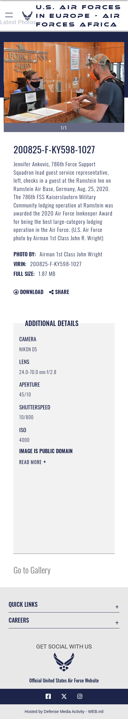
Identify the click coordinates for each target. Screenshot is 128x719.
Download (28, 291)
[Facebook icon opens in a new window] (48, 696)
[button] (9, 16)
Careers (19, 620)
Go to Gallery (32, 569)
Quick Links (23, 604)
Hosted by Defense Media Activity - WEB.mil (64, 711)
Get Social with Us (64, 646)
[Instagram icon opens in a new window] (79, 696)
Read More (31, 462)
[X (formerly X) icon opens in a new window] (64, 696)
